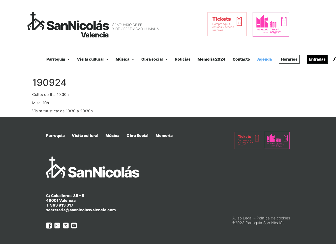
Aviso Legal (242, 218)
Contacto (241, 59)
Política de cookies (273, 218)
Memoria (164, 135)
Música (125, 59)
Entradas (317, 59)
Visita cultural (92, 59)
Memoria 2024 (211, 59)
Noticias (182, 59)
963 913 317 (61, 205)
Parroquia (58, 59)
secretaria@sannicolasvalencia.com (81, 210)
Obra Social (137, 135)
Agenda (264, 59)
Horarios (289, 59)
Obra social (154, 59)
